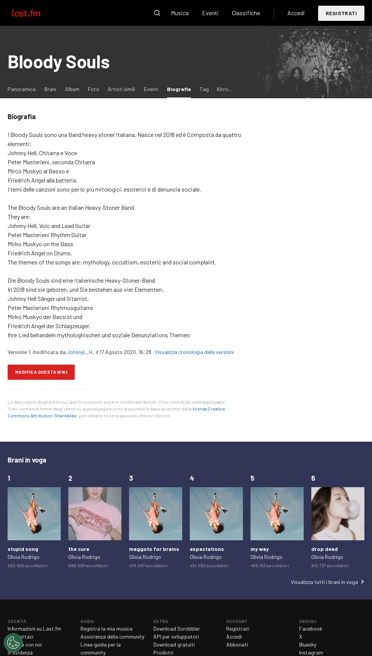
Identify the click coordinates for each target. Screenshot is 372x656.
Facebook (310, 628)
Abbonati (237, 644)
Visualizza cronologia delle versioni (194, 352)
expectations (207, 549)
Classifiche (246, 12)
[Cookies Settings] (13, 642)
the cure (78, 549)
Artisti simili (121, 89)
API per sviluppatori (176, 636)
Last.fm (35, 13)
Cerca (157, 12)
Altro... (224, 89)
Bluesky (307, 644)
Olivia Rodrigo (23, 557)
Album (72, 89)
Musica (180, 12)
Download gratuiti (174, 644)
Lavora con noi (25, 644)
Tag (204, 89)
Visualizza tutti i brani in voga (324, 582)
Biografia (181, 88)
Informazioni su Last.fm (34, 628)
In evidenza (20, 652)
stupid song (23, 549)
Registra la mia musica (106, 628)
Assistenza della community (112, 636)
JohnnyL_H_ (81, 352)
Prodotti (163, 652)
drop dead (324, 549)
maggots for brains (154, 549)
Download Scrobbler (176, 628)
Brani (50, 89)
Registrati (341, 13)
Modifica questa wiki (41, 371)
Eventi (210, 12)
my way (260, 549)
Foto (93, 89)
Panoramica (22, 89)
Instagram (311, 652)
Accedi (296, 12)
